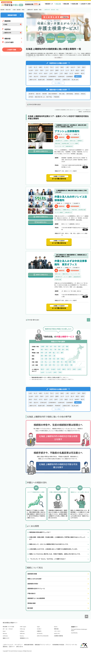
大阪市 (66, 134)
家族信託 (83, 94)
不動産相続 (56, 97)
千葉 (55, 349)
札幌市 (30, 67)
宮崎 (62, 365)
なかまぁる (39, 633)
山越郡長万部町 (66, 79)
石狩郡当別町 (43, 76)
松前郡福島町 (69, 76)
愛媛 (70, 362)
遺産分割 (38, 94)
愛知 (42, 355)
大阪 (42, 359)
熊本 (54, 365)
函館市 (40, 67)
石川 (58, 352)
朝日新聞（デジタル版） (9, 626)
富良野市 (77, 73)
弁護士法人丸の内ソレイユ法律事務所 (70, 198)
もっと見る (57, 83)
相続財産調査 (69, 94)
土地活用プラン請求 (85, 4)
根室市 (66, 73)
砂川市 (71, 73)
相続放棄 (44, 94)
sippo (38, 626)
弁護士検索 (58, 4)
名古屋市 (53, 369)
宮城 (59, 346)
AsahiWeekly (74, 633)
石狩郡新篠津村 (52, 76)
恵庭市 (83, 67)
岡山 (46, 362)
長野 (50, 352)
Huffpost (22, 631)
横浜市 (42, 369)
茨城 (59, 349)
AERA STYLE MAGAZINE (42, 636)
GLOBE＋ (39, 629)
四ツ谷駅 (76, 267)
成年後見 (31, 97)
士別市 (50, 73)
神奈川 (46, 349)
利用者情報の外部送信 (58, 644)
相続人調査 (61, 94)
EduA (4, 631)
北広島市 (31, 70)
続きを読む (79, 153)
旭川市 (35, 67)
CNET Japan (23, 626)
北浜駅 (75, 134)
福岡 (42, 365)
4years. (56, 626)
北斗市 (67, 70)
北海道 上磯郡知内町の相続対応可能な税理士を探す (58, 438)
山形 (63, 346)
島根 (58, 362)
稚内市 (82, 73)
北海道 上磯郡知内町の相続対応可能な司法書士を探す (58, 466)
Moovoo (5, 633)
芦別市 (35, 73)
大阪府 (58, 134)
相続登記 (77, 94)
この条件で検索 (11, 50)
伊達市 (41, 70)
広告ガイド (12, 646)
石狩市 (36, 70)
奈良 (54, 359)
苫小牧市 (46, 67)
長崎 (50, 365)
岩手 (51, 346)
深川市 (62, 70)
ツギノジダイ (57, 631)
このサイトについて (8, 644)
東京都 (58, 203)
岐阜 (50, 355)
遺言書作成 (31, 94)
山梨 (46, 352)
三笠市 (61, 73)
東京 (42, 349)
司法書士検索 (75, 4)
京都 (50, 359)
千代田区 (67, 203)
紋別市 (45, 73)
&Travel (10, 629)
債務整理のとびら (24, 638)
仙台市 (42, 372)
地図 (85, 167)
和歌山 (62, 359)
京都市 (74, 369)
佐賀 (46, 365)
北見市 (57, 67)
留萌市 (82, 70)
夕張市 (30, 76)
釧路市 (62, 67)
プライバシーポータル (71, 644)
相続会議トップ (49, 4)
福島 (67, 346)
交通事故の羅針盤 (58, 636)
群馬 (67, 349)
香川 (62, 362)
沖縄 (71, 365)
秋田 (55, 346)
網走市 (77, 70)
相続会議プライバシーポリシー (43, 644)
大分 (58, 365)
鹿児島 (66, 365)
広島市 (79, 369)
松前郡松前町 (61, 76)
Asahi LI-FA (57, 633)
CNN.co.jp (22, 629)
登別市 (52, 70)
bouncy (22, 636)
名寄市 (56, 73)
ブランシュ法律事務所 (66, 131)
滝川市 (72, 70)
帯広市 (52, 67)
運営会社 (5, 646)
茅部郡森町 (57, 79)
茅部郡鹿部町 (50, 79)
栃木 (63, 349)
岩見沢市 (73, 67)
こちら (63, 379)
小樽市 (67, 67)
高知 (74, 362)
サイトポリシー (19, 644)
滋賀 (58, 359)
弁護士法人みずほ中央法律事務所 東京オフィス (70, 262)
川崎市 (54, 372)
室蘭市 (57, 70)
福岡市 (64, 369)
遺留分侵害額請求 (52, 94)
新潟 (42, 352)
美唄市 (30, 73)
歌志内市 (36, 76)
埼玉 (51, 349)
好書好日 (39, 631)
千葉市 (60, 372)
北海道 (42, 346)
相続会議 (56, 629)
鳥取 (54, 362)
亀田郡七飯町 (41, 79)
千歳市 (78, 67)
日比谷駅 (76, 203)
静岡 (46, 355)
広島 (42, 362)
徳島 (66, 362)
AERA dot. (22, 633)
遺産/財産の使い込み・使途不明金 (43, 97)
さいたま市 (48, 372)
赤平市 (40, 73)
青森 (47, 346)
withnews (5, 636)
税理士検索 (66, 4)
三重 (54, 355)
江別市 (46, 70)
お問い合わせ (19, 646)
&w (6, 629)
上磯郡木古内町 (32, 79)
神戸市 (69, 369)
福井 (62, 352)
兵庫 (46, 359)
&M (3, 629)
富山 (54, 352)
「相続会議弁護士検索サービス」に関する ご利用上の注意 (46, 377)
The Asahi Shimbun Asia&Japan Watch (79, 629)
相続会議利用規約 (29, 644)
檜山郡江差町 (75, 79)
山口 (50, 362)
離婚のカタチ (6, 638)
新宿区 (66, 267)
